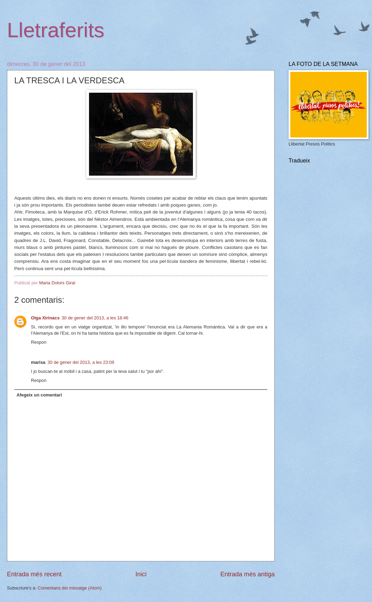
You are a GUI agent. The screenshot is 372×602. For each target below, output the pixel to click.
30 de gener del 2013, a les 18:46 (95, 317)
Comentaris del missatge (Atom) (70, 588)
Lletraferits (55, 30)
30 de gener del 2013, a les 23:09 (81, 362)
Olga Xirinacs (45, 317)
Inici (140, 574)
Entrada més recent (34, 574)
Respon (38, 342)
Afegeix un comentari (39, 395)
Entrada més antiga (247, 574)
